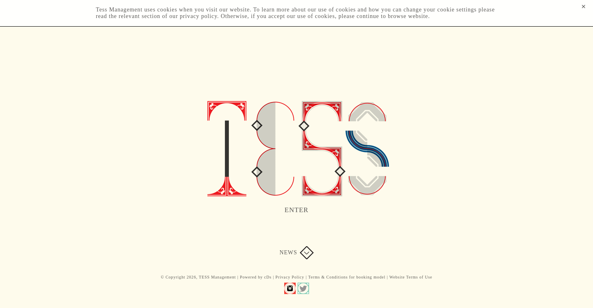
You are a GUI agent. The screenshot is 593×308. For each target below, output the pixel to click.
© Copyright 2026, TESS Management (198, 277)
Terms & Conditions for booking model (346, 277)
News (288, 252)
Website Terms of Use (410, 277)
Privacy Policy (290, 277)
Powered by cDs (256, 277)
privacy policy (198, 16)
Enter (296, 210)
